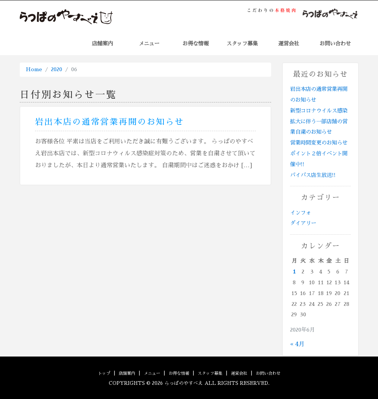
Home (34, 69)
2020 (56, 69)
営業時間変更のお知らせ (318, 142)
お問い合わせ (335, 43)
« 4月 (297, 344)
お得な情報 (195, 43)
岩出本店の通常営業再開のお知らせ (109, 122)
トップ (104, 373)
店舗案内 (102, 43)
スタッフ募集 (242, 43)
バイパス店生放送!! (313, 175)
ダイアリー (303, 223)
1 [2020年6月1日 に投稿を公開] (294, 271)
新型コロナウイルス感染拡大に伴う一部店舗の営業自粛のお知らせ (318, 121)
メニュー (149, 43)
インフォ (300, 212)
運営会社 (288, 43)
